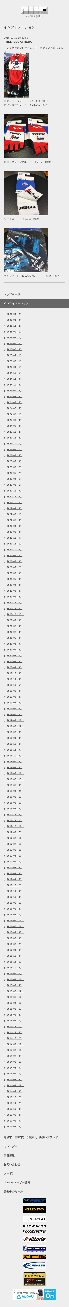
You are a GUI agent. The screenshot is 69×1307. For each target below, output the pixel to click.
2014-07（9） (14, 1056)
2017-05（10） (15, 856)
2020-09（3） (14, 620)
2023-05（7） (14, 473)
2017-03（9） (14, 867)
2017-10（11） (15, 826)
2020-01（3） (14, 667)
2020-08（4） (14, 626)
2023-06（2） (14, 467)
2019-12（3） (14, 673)
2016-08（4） (14, 909)
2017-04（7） (14, 861)
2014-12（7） (14, 1026)
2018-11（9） (14, 750)
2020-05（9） (14, 644)
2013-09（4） (14, 1115)
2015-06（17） (15, 991)
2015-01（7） (14, 1020)
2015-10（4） (14, 967)
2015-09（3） (14, 973)
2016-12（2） (14, 885)
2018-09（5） (14, 761)
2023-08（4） (14, 455)
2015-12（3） (14, 956)
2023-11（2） (14, 437)
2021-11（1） (14, 543)
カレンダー (10, 1146)
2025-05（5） (14, 349)
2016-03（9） (14, 938)
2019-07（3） (14, 702)
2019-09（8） (14, 691)
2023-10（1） (14, 443)
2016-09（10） (15, 903)
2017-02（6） (14, 873)
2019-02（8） (14, 732)
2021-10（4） (14, 549)
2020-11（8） (14, 608)
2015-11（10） (15, 962)
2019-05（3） (14, 714)
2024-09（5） (14, 390)
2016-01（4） (14, 950)
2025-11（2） (14, 326)
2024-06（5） (14, 408)
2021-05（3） (14, 579)
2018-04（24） (15, 791)
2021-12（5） (14, 538)
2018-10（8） (14, 755)
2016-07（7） (14, 914)
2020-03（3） (14, 655)
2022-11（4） (14, 496)
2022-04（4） (14, 526)
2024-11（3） (14, 379)
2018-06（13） (15, 779)
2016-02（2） (14, 944)
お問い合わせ (12, 1164)
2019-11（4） (14, 679)
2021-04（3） (14, 585)
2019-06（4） (14, 708)
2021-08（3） (14, 561)
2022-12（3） (14, 490)
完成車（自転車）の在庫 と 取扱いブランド (31, 1137)
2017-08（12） (15, 838)
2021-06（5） (14, 573)
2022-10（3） (14, 502)
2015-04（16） (15, 1003)
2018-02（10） (15, 803)
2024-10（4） (14, 384)
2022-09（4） (14, 508)
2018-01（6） (14, 808)
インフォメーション (16, 303)
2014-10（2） (14, 1038)
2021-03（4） (14, 591)
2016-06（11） (15, 920)
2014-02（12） (15, 1085)
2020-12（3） (14, 602)
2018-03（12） (15, 797)
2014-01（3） (14, 1091)
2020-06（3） (14, 638)
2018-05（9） (14, 785)
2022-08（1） (14, 514)
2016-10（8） (14, 897)
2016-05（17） (15, 926)
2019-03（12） (15, 726)
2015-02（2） (14, 1015)
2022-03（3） (14, 532)
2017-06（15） (15, 850)
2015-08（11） (15, 979)
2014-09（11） (15, 1044)
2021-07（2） (14, 567)
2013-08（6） (14, 1120)
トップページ (12, 294)
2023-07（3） (14, 461)
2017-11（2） (14, 820)
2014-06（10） (15, 1062)
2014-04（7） (14, 1073)
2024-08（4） (14, 396)
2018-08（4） (14, 767)
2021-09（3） (14, 555)
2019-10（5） (14, 685)
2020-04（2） (14, 649)
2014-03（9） (14, 1079)
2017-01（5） (14, 879)
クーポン (9, 1173)
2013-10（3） (14, 1109)
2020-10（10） (15, 614)
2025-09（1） (14, 331)
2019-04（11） (15, 720)
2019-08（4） (14, 697)
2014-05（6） (14, 1068)
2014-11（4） (14, 1032)
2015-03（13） (15, 1009)
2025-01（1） (14, 367)
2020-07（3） (14, 632)
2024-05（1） (14, 414)
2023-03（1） (14, 485)
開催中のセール (13, 1191)
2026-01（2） (14, 320)
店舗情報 (9, 1155)
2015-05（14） (15, 997)
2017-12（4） (14, 814)
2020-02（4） (14, 661)
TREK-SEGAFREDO (18, 41)
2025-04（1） (14, 355)
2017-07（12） (15, 844)
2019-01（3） (14, 738)
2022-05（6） (14, 520)
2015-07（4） (14, 985)
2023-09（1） (14, 449)
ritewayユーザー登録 (17, 1182)
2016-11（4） (14, 891)
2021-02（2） (14, 596)
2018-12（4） (14, 744)
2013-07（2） (14, 1126)
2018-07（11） (15, 773)
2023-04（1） (14, 479)
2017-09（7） (14, 832)
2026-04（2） (14, 314)
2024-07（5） (14, 402)
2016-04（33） (15, 932)
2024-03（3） (14, 420)
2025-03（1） (14, 361)
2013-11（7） (14, 1103)
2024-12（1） (14, 373)
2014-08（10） (15, 1050)
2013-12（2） (14, 1097)
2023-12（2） (14, 432)
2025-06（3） (14, 343)
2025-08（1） (14, 337)
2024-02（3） (14, 426)
